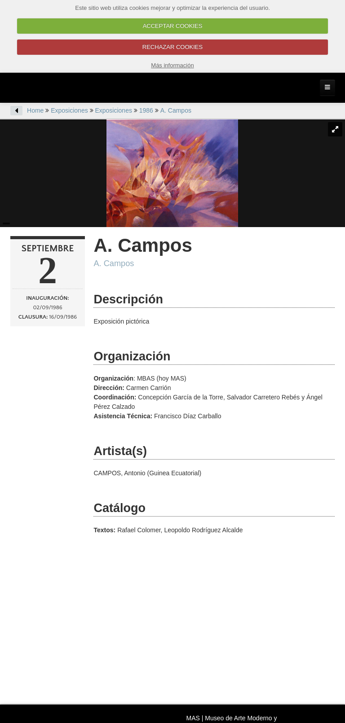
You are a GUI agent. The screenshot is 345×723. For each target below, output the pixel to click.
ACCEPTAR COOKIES (173, 25)
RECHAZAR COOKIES (172, 47)
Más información (172, 65)
